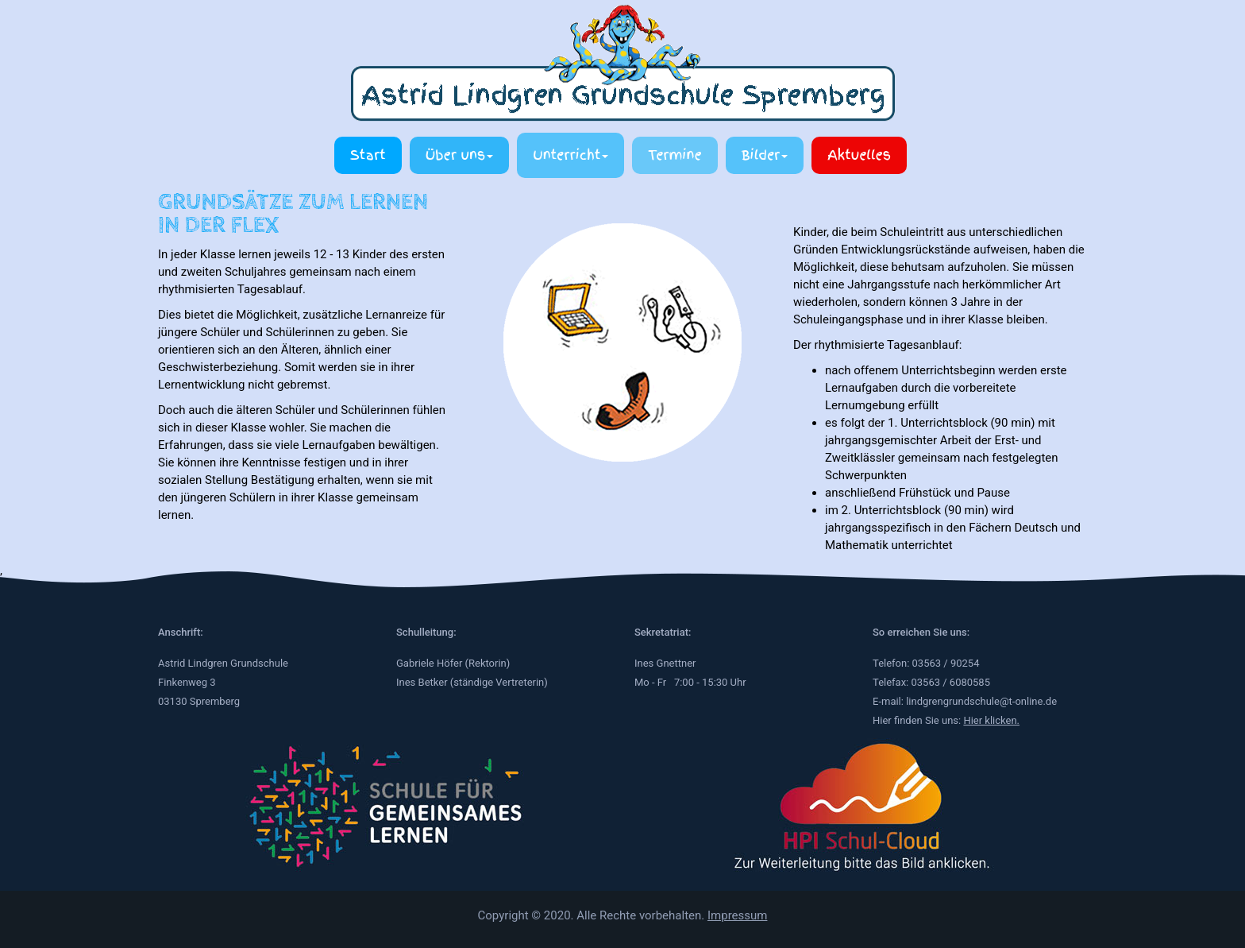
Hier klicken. (991, 720)
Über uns (459, 154)
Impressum (737, 915)
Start (368, 154)
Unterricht (570, 154)
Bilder (765, 154)
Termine (674, 154)
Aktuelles (859, 154)
